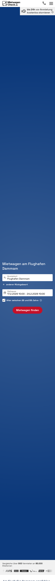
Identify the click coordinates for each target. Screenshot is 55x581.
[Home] (11, 3)
